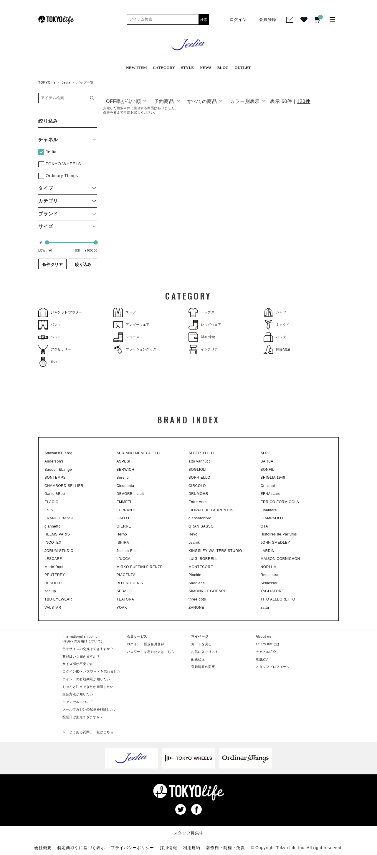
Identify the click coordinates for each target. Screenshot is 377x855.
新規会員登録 (154, 644)
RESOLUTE (54, 583)
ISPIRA (123, 542)
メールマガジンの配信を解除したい (89, 709)
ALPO (266, 453)
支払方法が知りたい (77, 694)
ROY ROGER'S (130, 583)
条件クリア (52, 264)
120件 (303, 101)
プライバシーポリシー (132, 847)
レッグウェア (204, 324)
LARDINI (268, 551)
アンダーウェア (131, 324)
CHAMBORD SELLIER (63, 486)
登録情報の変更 (203, 666)
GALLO (123, 518)
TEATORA (125, 599)
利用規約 (191, 847)
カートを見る (201, 644)
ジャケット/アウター (60, 312)
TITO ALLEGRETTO (278, 599)
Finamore (269, 510)
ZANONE (196, 608)
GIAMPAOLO (272, 518)
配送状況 (198, 659)
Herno (122, 534)
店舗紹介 (262, 659)
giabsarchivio (199, 518)
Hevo (192, 534)
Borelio (123, 477)
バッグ (275, 337)
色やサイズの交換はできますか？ (87, 649)
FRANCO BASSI (58, 518)
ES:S (48, 510)
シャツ (275, 312)
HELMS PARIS (57, 534)
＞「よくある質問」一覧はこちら (87, 732)
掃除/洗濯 (277, 349)
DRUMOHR (198, 494)
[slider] (47, 242)
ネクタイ (277, 324)
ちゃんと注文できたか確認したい (87, 686)
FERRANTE (127, 510)
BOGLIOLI (197, 470)
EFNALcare (270, 494)
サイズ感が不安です (77, 664)
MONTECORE (200, 567)
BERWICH (126, 470)
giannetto (52, 526)
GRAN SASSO (201, 526)
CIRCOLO (197, 486)
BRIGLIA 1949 (273, 477)
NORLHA (269, 567)
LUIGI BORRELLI (203, 559)
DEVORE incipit (130, 494)
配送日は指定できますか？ (82, 717)
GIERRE (124, 526)
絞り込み (83, 264)
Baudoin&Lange (58, 470)
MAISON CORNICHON (280, 559)
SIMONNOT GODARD (207, 591)
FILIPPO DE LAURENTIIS (211, 510)
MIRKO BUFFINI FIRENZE (140, 567)
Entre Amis (197, 502)
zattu (265, 608)
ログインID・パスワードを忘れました (91, 671)
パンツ (49, 324)
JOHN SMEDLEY (275, 542)
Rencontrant (271, 575)
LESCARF (53, 559)
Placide (194, 575)
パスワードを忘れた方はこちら (151, 651)
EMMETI (124, 502)
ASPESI (123, 461)
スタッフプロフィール (273, 666)
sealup (50, 591)
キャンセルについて (77, 701)
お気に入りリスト (205, 651)
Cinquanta (125, 486)
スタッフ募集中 (188, 833)
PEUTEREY (54, 575)
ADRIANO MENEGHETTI (138, 453)
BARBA (267, 461)
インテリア (203, 349)
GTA (264, 526)
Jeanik (194, 542)
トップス (201, 312)
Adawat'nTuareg (58, 453)
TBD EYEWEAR (58, 599)
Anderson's (54, 461)
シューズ (126, 337)
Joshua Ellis (127, 551)
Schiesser (269, 583)
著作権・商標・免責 (225, 847)
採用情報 (168, 847)
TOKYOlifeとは (268, 644)
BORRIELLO (199, 477)
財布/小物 (202, 337)
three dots (197, 599)
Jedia (66, 82)
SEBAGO (125, 591)
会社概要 (43, 847)
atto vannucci (200, 461)
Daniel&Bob (54, 494)
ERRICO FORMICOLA (280, 502)
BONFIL (268, 470)
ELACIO (51, 502)
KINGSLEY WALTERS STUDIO (215, 551)
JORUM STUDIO (59, 551)
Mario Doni (53, 567)
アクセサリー (54, 349)
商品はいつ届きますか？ (81, 656)
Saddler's (196, 583)
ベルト (49, 337)
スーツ (124, 312)
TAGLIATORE (272, 591)
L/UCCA (124, 559)
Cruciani (268, 486)
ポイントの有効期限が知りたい (86, 679)
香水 (47, 361)
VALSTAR (52, 608)
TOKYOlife (47, 82)
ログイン (133, 644)
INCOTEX (53, 542)
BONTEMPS (55, 477)
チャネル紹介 (266, 651)
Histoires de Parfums (279, 534)
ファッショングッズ (134, 349)
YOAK (122, 608)
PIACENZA (126, 575)
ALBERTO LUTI (202, 453)
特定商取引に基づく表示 (81, 847)
